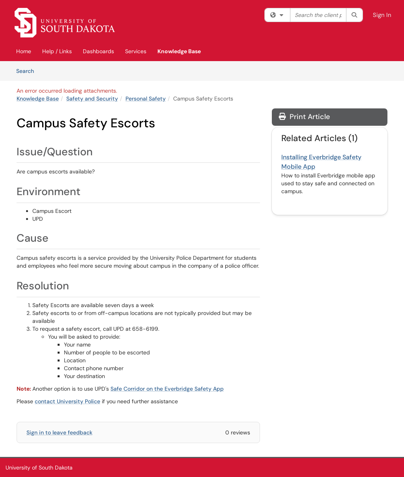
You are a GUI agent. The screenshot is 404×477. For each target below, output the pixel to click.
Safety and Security (92, 98)
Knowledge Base (179, 51)
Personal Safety (145, 98)
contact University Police (67, 401)
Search (27, 71)
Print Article (304, 116)
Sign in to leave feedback (59, 432)
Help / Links (57, 51)
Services (135, 51)
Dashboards (98, 51)
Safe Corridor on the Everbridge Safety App (167, 388)
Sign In (382, 15)
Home (23, 51)
